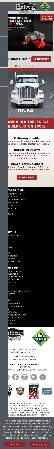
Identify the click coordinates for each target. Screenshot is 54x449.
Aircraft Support (10, 205)
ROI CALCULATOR (9, 323)
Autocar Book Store (11, 318)
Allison (5, 309)
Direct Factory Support (13, 271)
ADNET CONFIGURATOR (11, 304)
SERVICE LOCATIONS (10, 274)
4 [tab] (29, 66)
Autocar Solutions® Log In (14, 315)
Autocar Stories (9, 256)
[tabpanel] (27, 40)
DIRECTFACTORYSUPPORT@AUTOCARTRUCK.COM (24, 370)
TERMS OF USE (38, 406)
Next (51, 94)
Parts (4, 288)
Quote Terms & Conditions (13, 306)
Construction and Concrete (15, 200)
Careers (5, 244)
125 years (6, 253)
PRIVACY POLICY (25, 406)
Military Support (9, 208)
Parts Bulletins (9, 283)
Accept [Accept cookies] (14, 444)
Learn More (41, 59)
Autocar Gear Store (11, 262)
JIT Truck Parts (8, 294)
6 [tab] (37, 66)
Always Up (10, 267)
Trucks (7, 214)
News (4, 242)
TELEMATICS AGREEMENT (14, 408)
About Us (9, 232)
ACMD (4, 226)
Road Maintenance (10, 202)
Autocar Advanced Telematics (15, 291)
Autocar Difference (11, 236)
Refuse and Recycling (11, 194)
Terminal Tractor (10, 197)
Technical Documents (12, 280)
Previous (3, 94)
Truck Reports (8, 321)
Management (7, 247)
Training (5, 285)
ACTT (4, 221)
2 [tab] (20, 66)
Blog (4, 250)
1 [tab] (16, 66)
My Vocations (12, 190)
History (5, 239)
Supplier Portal (9, 312)
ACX (3, 218)
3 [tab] (24, 66)
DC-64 (4, 223)
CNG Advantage (8, 259)
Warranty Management (12, 277)
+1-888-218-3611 (24, 367)
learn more (27, 177)
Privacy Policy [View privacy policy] (39, 444)
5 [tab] (33, 66)
